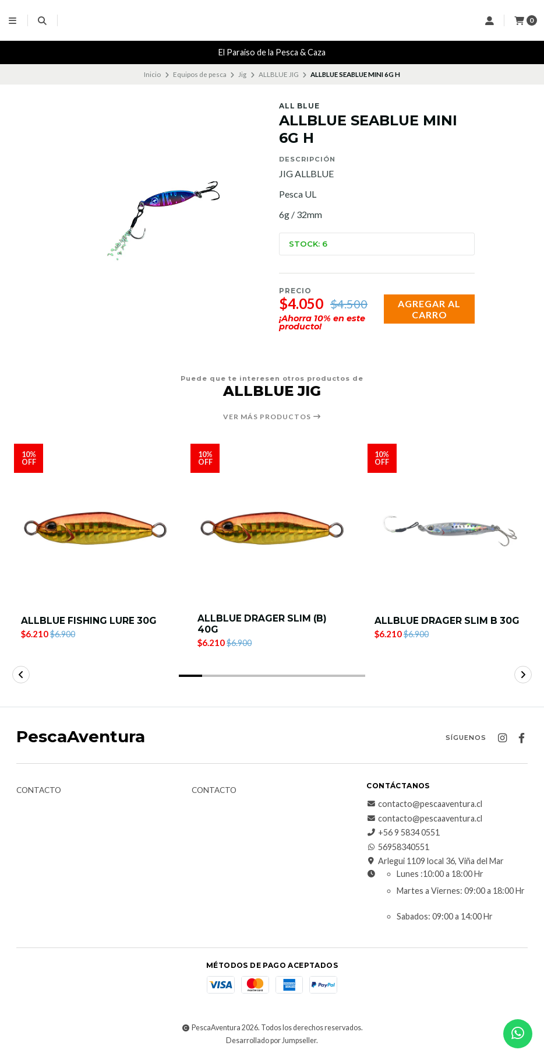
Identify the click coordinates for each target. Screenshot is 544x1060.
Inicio (152, 74)
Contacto (38, 792)
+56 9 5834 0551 (403, 834)
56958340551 (397, 848)
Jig (242, 74)
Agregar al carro (429, 309)
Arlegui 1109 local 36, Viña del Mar (435, 862)
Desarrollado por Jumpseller (271, 1041)
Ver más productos (272, 416)
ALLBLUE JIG (279, 74)
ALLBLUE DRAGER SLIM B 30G (448, 620)
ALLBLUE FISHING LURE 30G (89, 620)
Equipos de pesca (200, 74)
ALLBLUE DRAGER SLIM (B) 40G (263, 624)
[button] (190, 677)
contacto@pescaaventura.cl (424, 805)
